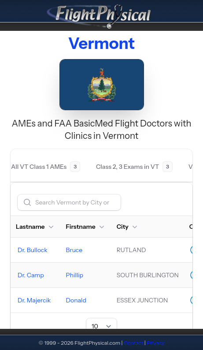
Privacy (155, 342)
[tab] (45, 166)
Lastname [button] (35, 226)
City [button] (128, 226)
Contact (134, 342)
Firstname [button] (86, 226)
